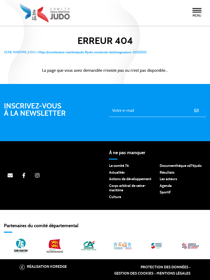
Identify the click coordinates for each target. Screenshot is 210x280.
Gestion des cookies (133, 273)
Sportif (165, 192)
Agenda (166, 186)
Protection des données (164, 267)
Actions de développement (130, 179)
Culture (115, 197)
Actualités (117, 172)
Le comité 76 (119, 166)
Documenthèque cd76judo (181, 166)
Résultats (167, 172)
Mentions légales (173, 273)
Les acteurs (168, 179)
